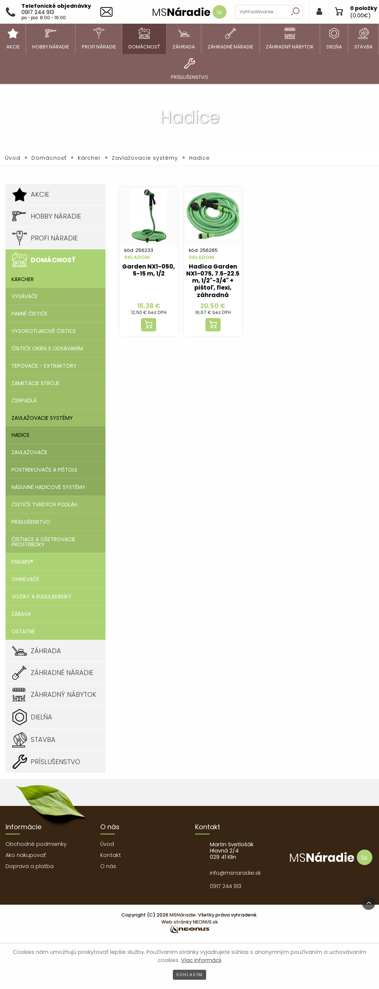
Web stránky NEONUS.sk (189, 922)
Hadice (199, 158)
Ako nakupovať (26, 855)
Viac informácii (201, 960)
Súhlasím (189, 975)
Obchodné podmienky (36, 844)
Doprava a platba (30, 866)
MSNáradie (183, 915)
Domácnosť (49, 158)
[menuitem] (13, 39)
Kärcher (89, 158)
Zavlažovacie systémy (145, 158)
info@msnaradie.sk (235, 873)
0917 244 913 (225, 886)
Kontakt (110, 855)
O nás (108, 866)
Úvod (12, 158)
